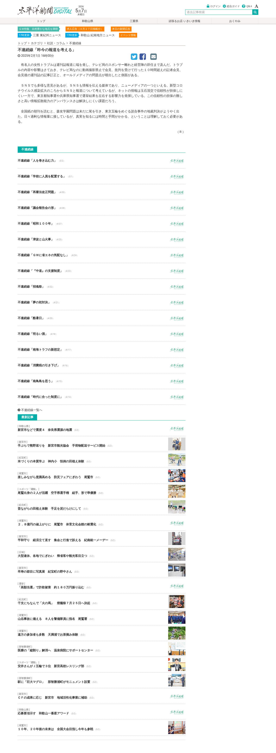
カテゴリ (37, 43)
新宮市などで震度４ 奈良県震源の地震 (101, 428)
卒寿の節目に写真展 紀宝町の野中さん (101, 570)
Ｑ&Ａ (247, 6)
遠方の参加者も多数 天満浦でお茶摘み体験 (101, 633)
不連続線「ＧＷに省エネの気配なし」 (101, 255)
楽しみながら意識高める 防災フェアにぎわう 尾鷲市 (101, 475)
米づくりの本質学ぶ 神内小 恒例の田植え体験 (101, 460)
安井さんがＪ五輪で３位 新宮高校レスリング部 (101, 664)
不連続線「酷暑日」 (101, 318)
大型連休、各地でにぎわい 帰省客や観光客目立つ (101, 554)
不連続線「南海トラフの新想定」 (101, 349)
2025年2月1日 (30, 55)
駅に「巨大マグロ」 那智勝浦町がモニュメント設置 (101, 680)
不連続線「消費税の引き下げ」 (101, 365)
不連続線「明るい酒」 (101, 334)
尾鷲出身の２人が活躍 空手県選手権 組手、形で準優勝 (101, 491)
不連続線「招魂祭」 (101, 286)
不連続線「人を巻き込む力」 (101, 160)
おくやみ (234, 21)
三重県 (134, 21)
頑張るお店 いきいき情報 (184, 21)
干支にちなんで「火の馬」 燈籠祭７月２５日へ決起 (101, 601)
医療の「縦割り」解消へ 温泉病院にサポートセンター (101, 649)
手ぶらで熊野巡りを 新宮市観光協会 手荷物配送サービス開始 (101, 444)
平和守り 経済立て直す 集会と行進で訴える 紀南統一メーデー (101, 538)
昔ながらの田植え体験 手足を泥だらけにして (101, 507)
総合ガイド (231, 6)
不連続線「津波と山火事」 (101, 239)
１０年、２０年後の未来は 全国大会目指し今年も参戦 (101, 727)
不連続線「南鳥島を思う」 (101, 381)
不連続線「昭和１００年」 (101, 223)
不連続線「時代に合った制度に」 (101, 397)
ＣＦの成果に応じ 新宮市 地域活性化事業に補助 (101, 696)
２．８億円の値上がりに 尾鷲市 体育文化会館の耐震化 (101, 523)
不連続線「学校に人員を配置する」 (101, 176)
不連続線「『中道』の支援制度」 (101, 271)
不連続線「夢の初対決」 (101, 302)
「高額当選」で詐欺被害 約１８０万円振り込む (101, 586)
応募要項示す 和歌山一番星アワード (101, 712)
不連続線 (75, 43)
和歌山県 (87, 21)
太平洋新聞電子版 (41, 10)
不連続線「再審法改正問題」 (101, 192)
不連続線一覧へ (30, 410)
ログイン (214, 6)
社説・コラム (56, 43)
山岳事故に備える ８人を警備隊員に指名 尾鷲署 (101, 617)
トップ (41, 21)
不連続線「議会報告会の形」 (101, 208)
